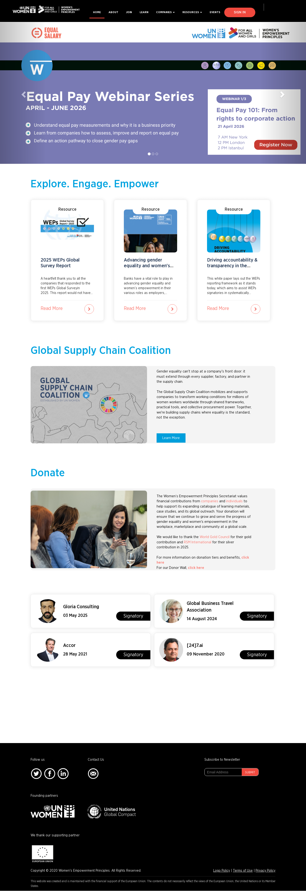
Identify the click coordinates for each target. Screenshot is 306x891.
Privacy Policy (265, 870)
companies (209, 501)
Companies (165, 12)
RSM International (197, 542)
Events (215, 12)
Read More (52, 308)
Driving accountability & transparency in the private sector (232, 266)
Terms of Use (243, 870)
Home (97, 12)
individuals (234, 501)
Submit (250, 772)
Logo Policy (221, 870)
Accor (69, 645)
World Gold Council (215, 537)
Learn (144, 12)
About (113, 12)
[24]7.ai (195, 645)
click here (196, 568)
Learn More (171, 438)
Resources (192, 12)
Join (129, 12)
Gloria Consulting (81, 606)
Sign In (240, 12)
